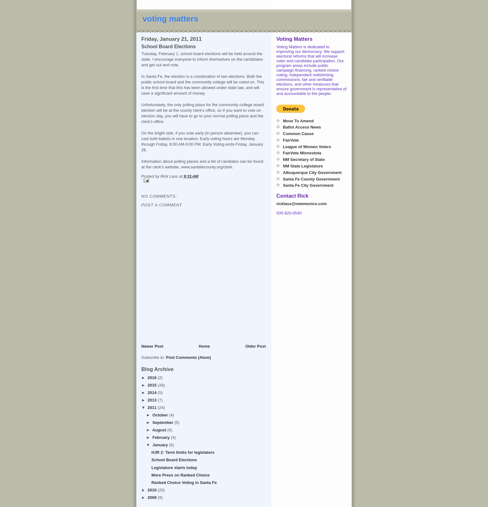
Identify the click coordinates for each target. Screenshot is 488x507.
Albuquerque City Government (312, 172)
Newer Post (152, 346)
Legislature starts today (174, 467)
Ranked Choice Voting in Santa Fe (184, 482)
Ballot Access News (302, 127)
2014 (153, 392)
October (160, 415)
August (159, 430)
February (161, 437)
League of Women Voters (307, 146)
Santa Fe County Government (311, 179)
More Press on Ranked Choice (180, 475)
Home (204, 346)
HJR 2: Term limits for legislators (182, 452)
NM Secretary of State (304, 159)
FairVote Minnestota (302, 153)
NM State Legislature (303, 166)
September (163, 422)
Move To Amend (298, 121)
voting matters (170, 18)
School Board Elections (174, 460)
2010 (153, 490)
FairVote (291, 140)
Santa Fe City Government (308, 185)
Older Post (255, 346)
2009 (153, 497)
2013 (153, 400)
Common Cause (298, 133)
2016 (153, 377)
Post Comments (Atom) (188, 357)
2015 (153, 385)
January (160, 445)
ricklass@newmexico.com (301, 203)
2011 (153, 407)
